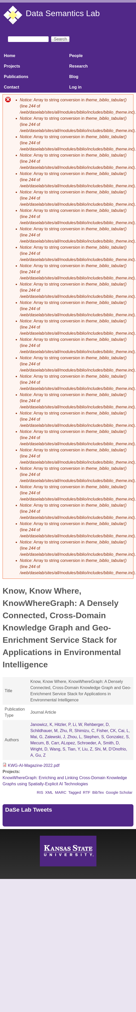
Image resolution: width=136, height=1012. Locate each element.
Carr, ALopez (63, 743)
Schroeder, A (89, 743)
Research (78, 66)
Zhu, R (66, 730)
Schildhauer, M (44, 730)
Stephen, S (94, 737)
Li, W (77, 724)
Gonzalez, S (117, 737)
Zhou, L (74, 737)
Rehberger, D (96, 724)
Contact (11, 87)
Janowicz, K (41, 724)
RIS (40, 792)
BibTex (98, 792)
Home (9, 55)
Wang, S (57, 749)
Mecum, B (39, 743)
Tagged (74, 792)
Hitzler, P (62, 724)
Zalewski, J (55, 737)
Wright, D (38, 749)
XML (49, 792)
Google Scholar (119, 792)
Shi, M (100, 749)
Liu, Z (87, 749)
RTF (86, 792)
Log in (75, 87)
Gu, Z (40, 755)
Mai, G (36, 737)
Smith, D (111, 743)
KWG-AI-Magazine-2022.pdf (33, 765)
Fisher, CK (106, 730)
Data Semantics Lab (63, 13)
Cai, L (123, 730)
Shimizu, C (84, 730)
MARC (60, 792)
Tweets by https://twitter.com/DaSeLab (40, 821)
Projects (12, 66)
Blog (73, 76)
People (76, 55)
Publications (16, 76)
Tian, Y (74, 749)
